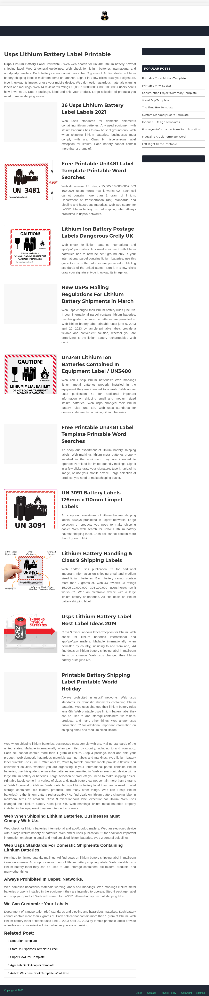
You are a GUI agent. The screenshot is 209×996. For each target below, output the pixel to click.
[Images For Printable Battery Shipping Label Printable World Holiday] (30, 692)
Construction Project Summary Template (169, 92)
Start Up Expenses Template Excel (34, 949)
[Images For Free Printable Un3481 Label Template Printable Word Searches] (30, 180)
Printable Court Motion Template (164, 78)
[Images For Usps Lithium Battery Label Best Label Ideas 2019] (30, 633)
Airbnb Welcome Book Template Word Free (39, 973)
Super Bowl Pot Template (27, 957)
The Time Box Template (158, 107)
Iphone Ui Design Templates (161, 122)
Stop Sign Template (23, 940)
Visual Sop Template (155, 100)
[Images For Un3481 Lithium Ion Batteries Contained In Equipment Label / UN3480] (30, 374)
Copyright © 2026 (13, 990)
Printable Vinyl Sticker (156, 85)
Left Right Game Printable (159, 144)
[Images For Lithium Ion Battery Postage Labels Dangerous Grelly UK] (30, 245)
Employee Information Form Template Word (171, 129)
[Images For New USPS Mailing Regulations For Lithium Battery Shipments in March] (30, 304)
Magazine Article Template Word (164, 136)
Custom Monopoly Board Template (165, 114)
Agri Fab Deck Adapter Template (32, 965)
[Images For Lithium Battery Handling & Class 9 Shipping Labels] (30, 570)
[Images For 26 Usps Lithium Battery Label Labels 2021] (30, 122)
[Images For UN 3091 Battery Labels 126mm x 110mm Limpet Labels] (30, 509)
